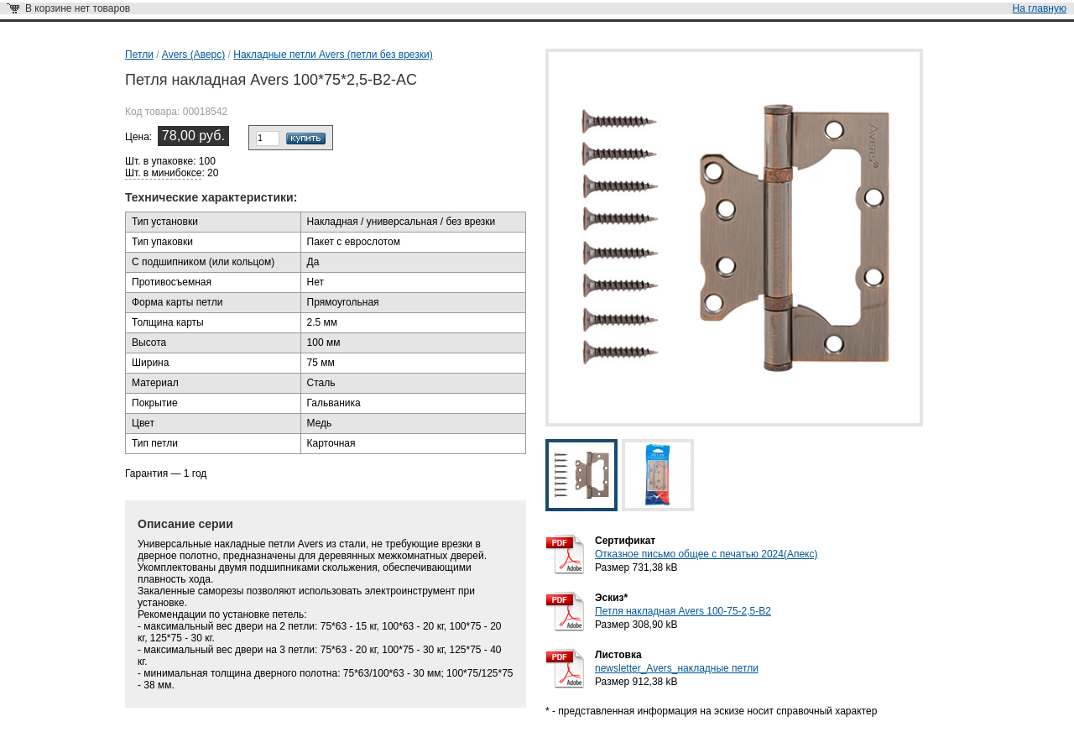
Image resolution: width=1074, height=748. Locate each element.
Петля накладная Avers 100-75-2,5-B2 (683, 611)
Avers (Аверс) (193, 54)
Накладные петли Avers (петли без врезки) (332, 54)
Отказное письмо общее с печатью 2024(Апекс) (706, 554)
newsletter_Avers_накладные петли (677, 668)
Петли (139, 54)
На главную (1039, 8)
